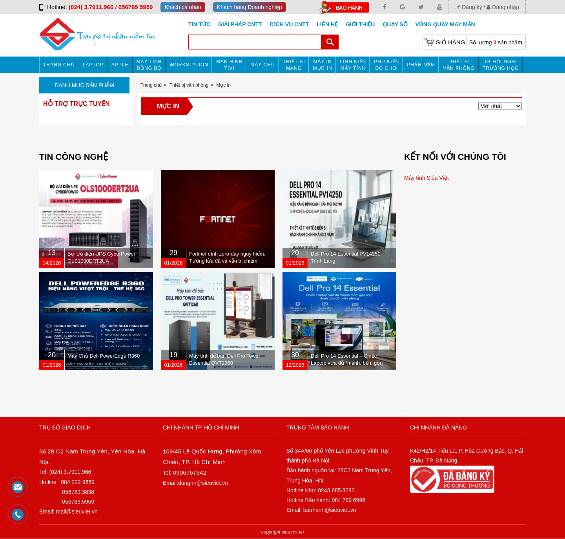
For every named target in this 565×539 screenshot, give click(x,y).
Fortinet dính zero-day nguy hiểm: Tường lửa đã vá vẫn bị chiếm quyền (227, 261)
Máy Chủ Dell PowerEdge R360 (103, 356)
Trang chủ (59, 65)
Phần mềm (421, 65)
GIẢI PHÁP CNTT (240, 24)
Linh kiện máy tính (353, 65)
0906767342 (189, 472)
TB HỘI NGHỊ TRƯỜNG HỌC (501, 65)
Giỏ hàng (450, 42)
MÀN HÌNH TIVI (229, 65)
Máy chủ (262, 65)
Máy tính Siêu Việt (426, 178)
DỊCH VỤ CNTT (289, 24)
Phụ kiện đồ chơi (386, 65)
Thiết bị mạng (294, 65)
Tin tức (199, 24)
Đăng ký (468, 7)
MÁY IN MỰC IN (322, 65)
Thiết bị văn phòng (459, 65)
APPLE (120, 65)
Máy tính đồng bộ (149, 65)
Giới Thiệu (360, 24)
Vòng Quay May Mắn (445, 24)
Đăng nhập (503, 7)
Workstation (189, 65)
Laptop (93, 65)
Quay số (395, 24)
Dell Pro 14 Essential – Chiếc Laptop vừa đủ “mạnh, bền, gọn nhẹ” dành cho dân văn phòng (347, 363)
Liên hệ (327, 24)
